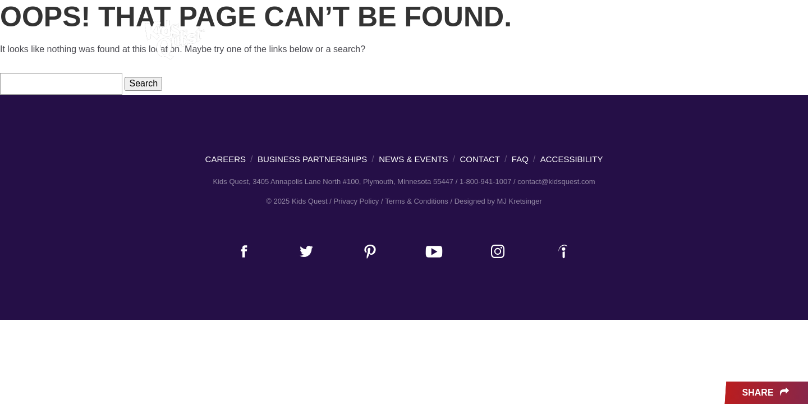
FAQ (520, 159)
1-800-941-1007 (486, 181)
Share (766, 392)
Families (288, 41)
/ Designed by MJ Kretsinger (495, 201)
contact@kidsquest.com (556, 181)
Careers (515, 42)
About (636, 42)
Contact (480, 159)
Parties (391, 41)
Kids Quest (173, 39)
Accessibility (571, 159)
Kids (244, 41)
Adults (340, 41)
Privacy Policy (356, 201)
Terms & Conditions (416, 201)
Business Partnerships (312, 159)
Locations (451, 41)
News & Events (577, 42)
